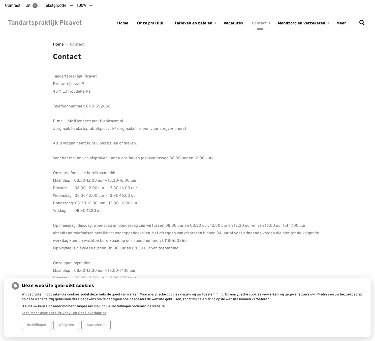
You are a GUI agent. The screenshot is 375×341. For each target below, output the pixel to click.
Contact (259, 23)
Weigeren (66, 325)
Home (122, 23)
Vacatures (233, 23)
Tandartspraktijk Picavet (45, 23)
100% (81, 5)
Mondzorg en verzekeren (301, 23)
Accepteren (96, 325)
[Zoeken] (362, 23)
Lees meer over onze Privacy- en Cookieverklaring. (64, 313)
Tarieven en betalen (193, 23)
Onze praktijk (150, 23)
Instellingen (36, 325)
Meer (341, 23)
